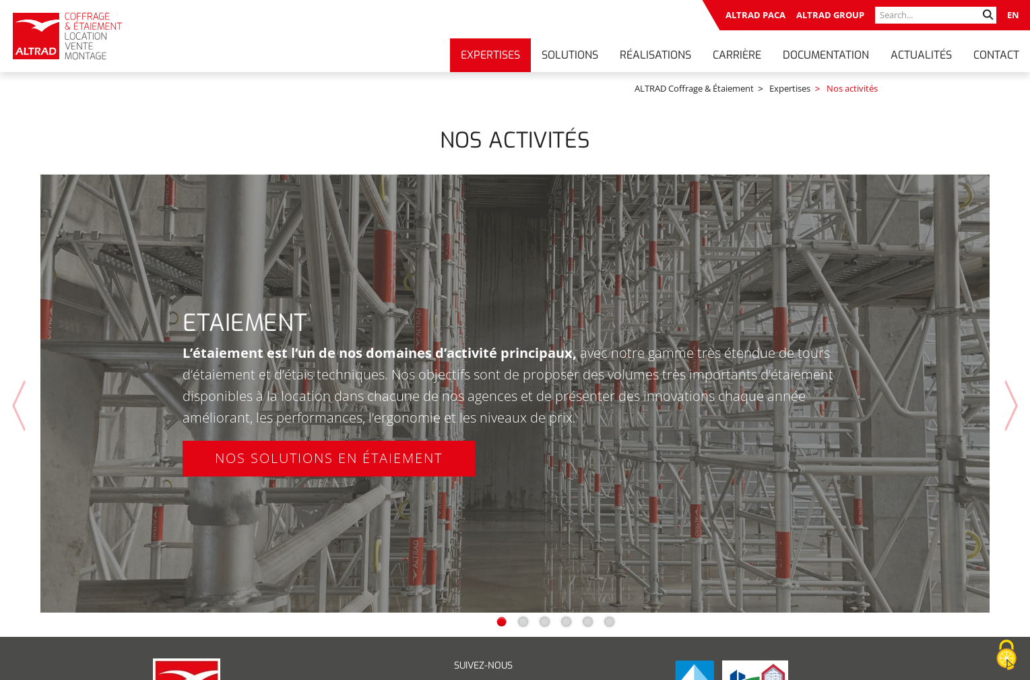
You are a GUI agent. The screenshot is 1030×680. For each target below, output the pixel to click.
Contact (996, 55)
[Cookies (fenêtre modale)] (1006, 656)
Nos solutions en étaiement (329, 444)
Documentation (826, 55)
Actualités (921, 55)
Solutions (570, 55)
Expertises (490, 55)
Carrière (737, 55)
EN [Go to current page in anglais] (1013, 15)
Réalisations (655, 55)
